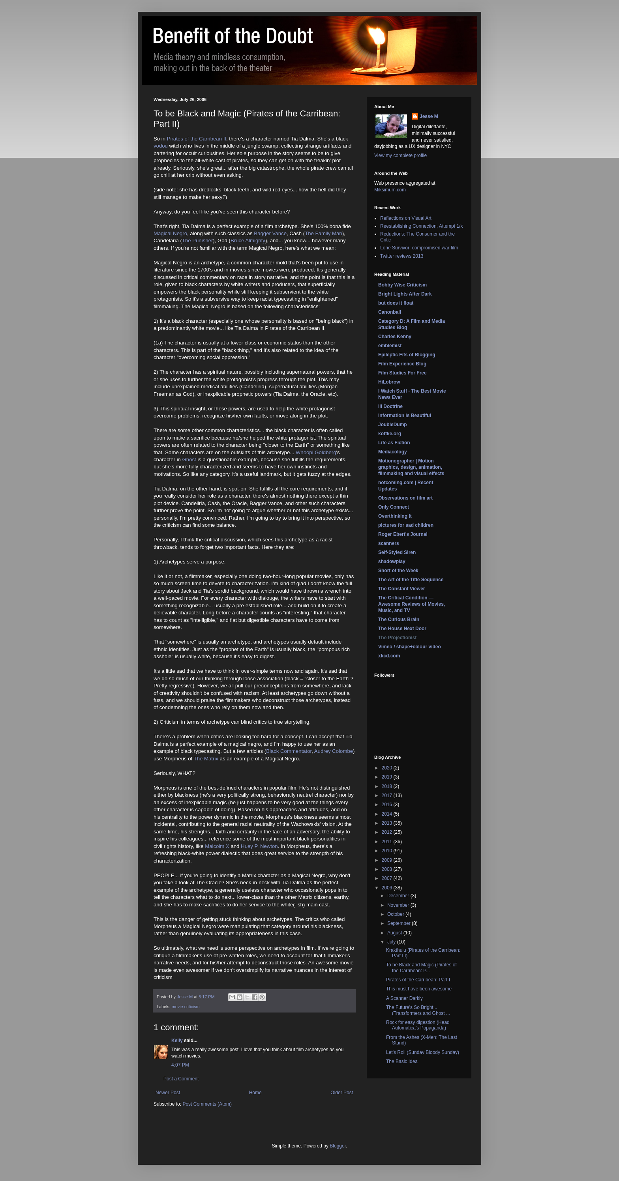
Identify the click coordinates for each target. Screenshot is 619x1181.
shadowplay (391, 561)
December (399, 895)
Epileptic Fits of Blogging (406, 354)
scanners (388, 543)
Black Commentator (288, 751)
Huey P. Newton (259, 846)
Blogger (338, 1146)
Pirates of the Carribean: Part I (418, 980)
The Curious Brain (398, 619)
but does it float (395, 303)
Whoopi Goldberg (316, 452)
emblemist (389, 345)
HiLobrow (389, 382)
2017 (388, 795)
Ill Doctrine (390, 406)
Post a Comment (181, 1079)
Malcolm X (217, 846)
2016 (388, 804)
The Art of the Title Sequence (410, 579)
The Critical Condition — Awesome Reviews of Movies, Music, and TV (411, 604)
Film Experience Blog (402, 364)
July (392, 942)
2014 (388, 814)
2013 (388, 823)
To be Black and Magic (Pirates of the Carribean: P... (421, 967)
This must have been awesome (419, 989)
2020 (388, 768)
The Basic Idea (402, 1061)
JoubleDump (392, 424)
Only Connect (393, 507)
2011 (388, 841)
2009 (388, 860)
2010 (388, 850)
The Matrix (206, 759)
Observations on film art (405, 498)
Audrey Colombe (333, 751)
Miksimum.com (390, 190)
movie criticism (186, 1006)
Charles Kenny (394, 336)
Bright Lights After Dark (405, 294)
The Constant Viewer (401, 588)
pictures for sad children (405, 525)
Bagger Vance (270, 233)
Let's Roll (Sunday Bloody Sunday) (422, 1052)
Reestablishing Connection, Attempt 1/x (421, 226)
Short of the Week (398, 570)
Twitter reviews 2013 (401, 256)
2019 (388, 777)
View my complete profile (400, 155)
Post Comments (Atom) (207, 1104)
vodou (161, 146)
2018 (388, 786)
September (399, 923)
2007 (388, 878)
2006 (388, 888)
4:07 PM (180, 1065)
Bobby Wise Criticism (402, 285)
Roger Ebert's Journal (403, 534)
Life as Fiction (394, 442)
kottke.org (389, 433)
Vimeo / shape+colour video (409, 646)
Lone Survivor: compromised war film (419, 248)
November (399, 905)
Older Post (341, 1092)
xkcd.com (389, 656)
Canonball (389, 312)
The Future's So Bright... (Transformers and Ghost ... (418, 1010)
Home (255, 1092)
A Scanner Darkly (404, 998)
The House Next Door (402, 628)
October (396, 914)
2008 (388, 869)
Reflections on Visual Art (405, 218)
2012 (388, 832)
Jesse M (429, 116)
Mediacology (392, 452)
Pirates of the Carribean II (196, 139)
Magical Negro (170, 233)
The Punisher (197, 240)
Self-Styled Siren (397, 552)
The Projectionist (397, 637)
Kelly (177, 1040)
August (395, 933)
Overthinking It (395, 516)
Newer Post (168, 1092)
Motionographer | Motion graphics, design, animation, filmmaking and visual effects (411, 467)
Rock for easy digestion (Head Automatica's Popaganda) (418, 1025)
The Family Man (323, 233)
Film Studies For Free (402, 373)
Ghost (189, 459)
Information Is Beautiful (404, 415)
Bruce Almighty (248, 240)
